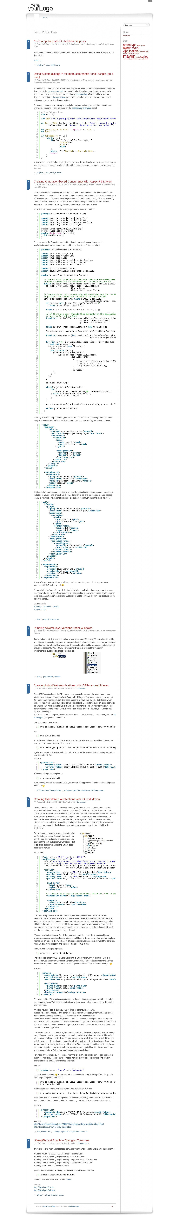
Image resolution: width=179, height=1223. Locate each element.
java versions (48, 677)
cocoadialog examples (81, 108)
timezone (54, 1195)
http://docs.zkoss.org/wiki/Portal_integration (52, 1127)
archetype (68, 790)
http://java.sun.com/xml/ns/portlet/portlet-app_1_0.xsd (83, 861)
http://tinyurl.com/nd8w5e (45, 1190)
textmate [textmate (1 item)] (126, 59)
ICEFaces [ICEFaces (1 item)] (141, 51)
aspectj (46, 619)
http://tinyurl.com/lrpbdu (44, 1187)
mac (47, 173)
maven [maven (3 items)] (129, 56)
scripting (40, 65)
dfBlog (53, 1206)
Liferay (52, 790)
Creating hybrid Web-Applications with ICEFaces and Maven (71, 685)
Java (38, 619)
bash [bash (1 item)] (143, 45)
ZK (49, 1132)
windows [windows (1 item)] (143, 59)
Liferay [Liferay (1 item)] (134, 53)
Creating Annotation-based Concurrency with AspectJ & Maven (73, 181)
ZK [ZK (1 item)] (148, 59)
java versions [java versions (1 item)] (127, 53)
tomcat (60, 1195)
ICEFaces (40, 790)
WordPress (46, 1206)
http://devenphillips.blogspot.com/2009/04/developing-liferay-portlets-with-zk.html (69, 1124)
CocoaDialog (81, 94)
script (58, 65)
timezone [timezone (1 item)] (132, 59)
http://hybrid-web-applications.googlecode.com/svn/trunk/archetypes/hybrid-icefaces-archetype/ (103, 727)
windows (57, 677)
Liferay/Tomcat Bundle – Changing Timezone (61, 1140)
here (69, 1179)
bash (48, 65)
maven (56, 619)
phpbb (53, 65)
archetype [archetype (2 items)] (129, 45)
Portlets (58, 790)
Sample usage (40, 609)
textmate (58, 173)
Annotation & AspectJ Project (46, 607)
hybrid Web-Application (81, 790)
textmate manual (55, 91)
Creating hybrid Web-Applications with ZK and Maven (67, 799)
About (45, 18)
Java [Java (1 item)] (147, 51)
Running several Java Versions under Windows (63, 627)
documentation (59, 97)
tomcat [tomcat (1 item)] (138, 59)
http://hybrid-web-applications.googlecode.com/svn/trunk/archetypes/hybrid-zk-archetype (98, 1082)
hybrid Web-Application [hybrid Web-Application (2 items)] (131, 49)
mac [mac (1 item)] (138, 53)
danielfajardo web (74, 1206)
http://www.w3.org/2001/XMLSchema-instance (81, 863)
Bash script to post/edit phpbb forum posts (60, 41)
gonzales (126, 36)
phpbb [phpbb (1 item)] (138, 57)
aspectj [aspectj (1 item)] (139, 45)
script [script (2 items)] (144, 56)
